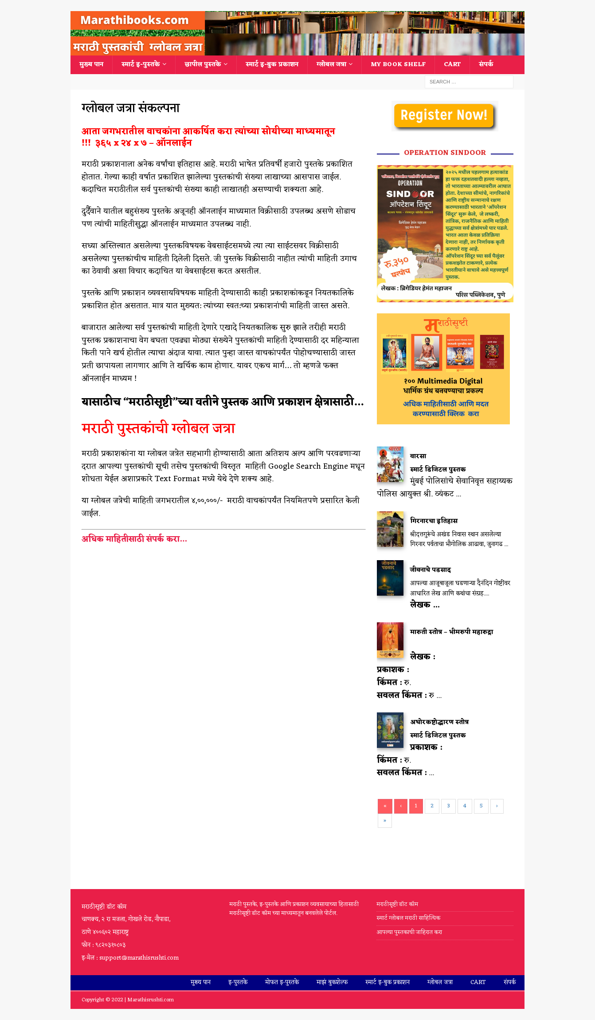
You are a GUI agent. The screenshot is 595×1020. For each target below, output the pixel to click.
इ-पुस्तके (237, 982)
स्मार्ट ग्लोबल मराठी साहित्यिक (408, 918)
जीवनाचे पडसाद (430, 570)
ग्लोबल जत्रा (331, 64)
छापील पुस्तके (202, 64)
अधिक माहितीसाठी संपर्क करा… (135, 539)
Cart (452, 64)
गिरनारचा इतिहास (434, 521)
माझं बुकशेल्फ (332, 982)
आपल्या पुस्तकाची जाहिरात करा (409, 932)
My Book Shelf (398, 64)
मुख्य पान (91, 64)
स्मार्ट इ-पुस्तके (140, 64)
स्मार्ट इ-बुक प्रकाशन (272, 64)
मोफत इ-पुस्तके (282, 982)
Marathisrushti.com (150, 1000)
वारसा (418, 456)
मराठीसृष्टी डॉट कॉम (397, 904)
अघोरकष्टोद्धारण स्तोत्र (439, 722)
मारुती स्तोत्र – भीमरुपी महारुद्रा (451, 632)
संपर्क (486, 64)
